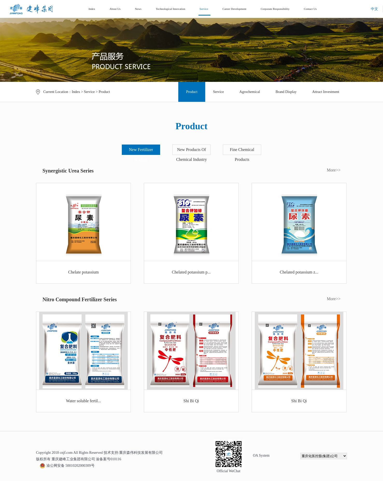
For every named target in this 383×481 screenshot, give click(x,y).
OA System (261, 455)
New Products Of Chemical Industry (191, 154)
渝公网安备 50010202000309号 (67, 465)
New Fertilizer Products (141, 154)
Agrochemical (249, 92)
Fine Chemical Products (242, 154)
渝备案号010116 (108, 459)
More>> (334, 170)
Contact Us (310, 8)
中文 (374, 9)
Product (104, 92)
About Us (114, 8)
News (138, 8)
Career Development (234, 8)
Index (92, 8)
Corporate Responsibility (275, 8)
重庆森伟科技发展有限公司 (141, 453)
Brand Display (285, 92)
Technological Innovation (170, 8)
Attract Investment (325, 92)
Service (204, 8)
